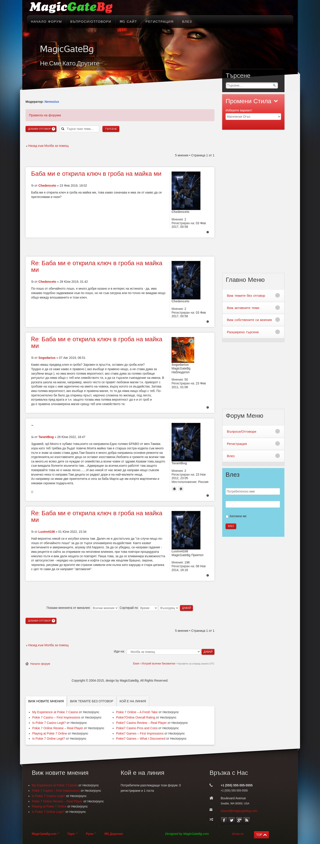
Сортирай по (139, 608)
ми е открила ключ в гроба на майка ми (96, 173)
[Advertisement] (120, 246)
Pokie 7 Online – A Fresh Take (137, 712)
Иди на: (119, 651)
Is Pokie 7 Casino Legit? (49, 723)
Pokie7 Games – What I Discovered (140, 738)
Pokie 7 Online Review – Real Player (57, 728)
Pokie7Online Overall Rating (135, 717)
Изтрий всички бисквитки (158, 663)
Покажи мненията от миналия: (82, 608)
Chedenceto (47, 185)
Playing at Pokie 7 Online (49, 733)
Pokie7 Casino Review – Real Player (141, 723)
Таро (71, 834)
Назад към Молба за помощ (48, 145)
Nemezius (51, 101)
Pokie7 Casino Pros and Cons (137, 728)
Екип (136, 663)
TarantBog (46, 437)
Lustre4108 (46, 531)
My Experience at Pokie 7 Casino (55, 712)
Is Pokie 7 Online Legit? (48, 738)
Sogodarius (47, 357)
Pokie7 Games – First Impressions (140, 733)
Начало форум (40, 663)
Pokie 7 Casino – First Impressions (56, 717)
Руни (89, 834)
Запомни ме (238, 516)
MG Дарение (113, 834)
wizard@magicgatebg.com (239, 811)
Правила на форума (45, 115)
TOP (259, 834)
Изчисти (237, 834)
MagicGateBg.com (44, 834)
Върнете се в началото (207, 232)
